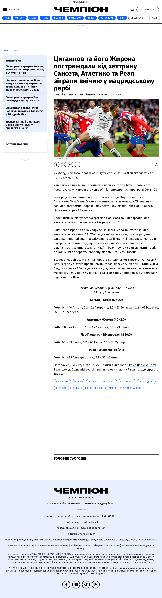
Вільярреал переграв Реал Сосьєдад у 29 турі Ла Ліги (22, 99)
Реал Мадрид (146, 381)
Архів (155, 18)
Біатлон (58, 18)
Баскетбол (75, 18)
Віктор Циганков (94, 388)
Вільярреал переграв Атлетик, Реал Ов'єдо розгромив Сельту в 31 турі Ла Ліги (25, 70)
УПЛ (7, 18)
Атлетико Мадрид (132, 388)
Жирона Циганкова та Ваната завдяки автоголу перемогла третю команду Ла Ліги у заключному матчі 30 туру (24, 84)
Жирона (78, 381)
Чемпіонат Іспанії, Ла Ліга (101, 381)
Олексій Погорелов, (66, 94)
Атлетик (113, 388)
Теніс (45, 18)
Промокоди (81, 509)
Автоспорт (107, 18)
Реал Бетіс (61, 388)
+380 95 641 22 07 (86, 534)
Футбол (19, 18)
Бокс (33, 18)
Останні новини (17, 144)
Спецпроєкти (138, 18)
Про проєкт (74, 503)
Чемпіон (7, 51)
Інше (122, 18)
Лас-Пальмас (127, 381)
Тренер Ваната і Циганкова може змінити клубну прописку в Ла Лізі (23, 125)
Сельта (76, 388)
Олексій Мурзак (87, 94)
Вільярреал (62, 381)
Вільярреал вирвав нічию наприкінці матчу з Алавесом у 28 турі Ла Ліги (24, 111)
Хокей (91, 18)
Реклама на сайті (56, 503)
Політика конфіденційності (99, 503)
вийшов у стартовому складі (98, 197)
